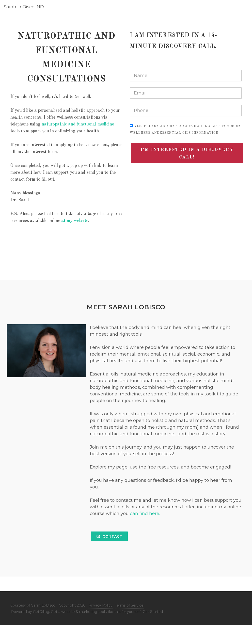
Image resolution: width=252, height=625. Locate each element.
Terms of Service (129, 605)
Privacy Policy (100, 605)
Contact (109, 536)
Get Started (153, 611)
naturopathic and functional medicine (78, 124)
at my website (74, 221)
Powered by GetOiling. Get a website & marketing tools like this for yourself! (76, 611)
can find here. (144, 513)
